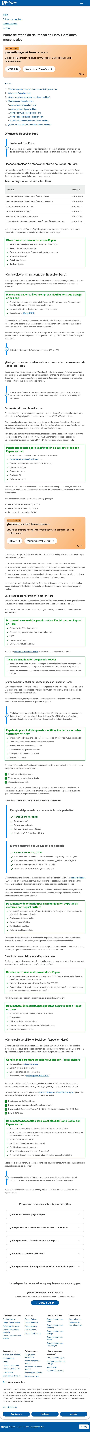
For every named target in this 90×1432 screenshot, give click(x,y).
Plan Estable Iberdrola (11, 1326)
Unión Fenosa (8, 1372)
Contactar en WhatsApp (39, 69)
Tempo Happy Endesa (11, 1323)
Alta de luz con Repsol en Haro (23, 105)
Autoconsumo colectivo (34, 1373)
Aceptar (73, 1414)
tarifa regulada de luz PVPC (37, 1076)
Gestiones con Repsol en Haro (21, 101)
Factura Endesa (31, 1319)
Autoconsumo (52, 1367)
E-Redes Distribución (11, 1365)
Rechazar (45, 1414)
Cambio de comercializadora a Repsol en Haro (29, 121)
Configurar (16, 1414)
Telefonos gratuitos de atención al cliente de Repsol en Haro (33, 89)
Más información (10, 1407)
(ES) (84, 1427)
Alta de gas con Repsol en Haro (23, 109)
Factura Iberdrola (31, 1323)
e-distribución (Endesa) (12, 1355)
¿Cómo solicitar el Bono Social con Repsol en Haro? (29, 125)
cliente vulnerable (31, 1064)
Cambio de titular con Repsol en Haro (25, 113)
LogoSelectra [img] (4, 1427)
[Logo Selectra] (9, 3)
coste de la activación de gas (26, 651)
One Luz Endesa (9, 1319)
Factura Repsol (30, 1330)
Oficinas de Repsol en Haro (19, 93)
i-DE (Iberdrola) (9, 1358)
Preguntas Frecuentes (55, 1371)
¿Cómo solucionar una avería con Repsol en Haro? (29, 97)
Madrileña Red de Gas (11, 1369)
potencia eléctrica (78, 878)
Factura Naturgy (31, 1326)
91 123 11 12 (13, 69)
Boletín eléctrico (75, 1319)
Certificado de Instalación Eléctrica (24, 459)
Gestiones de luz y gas (55, 1358)
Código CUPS (28, 313)
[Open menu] (81, 3)
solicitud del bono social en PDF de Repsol (56, 1092)
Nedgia (5, 1362)
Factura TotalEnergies (33, 1333)
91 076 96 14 (45, 1303)
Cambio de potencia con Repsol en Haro (27, 117)
